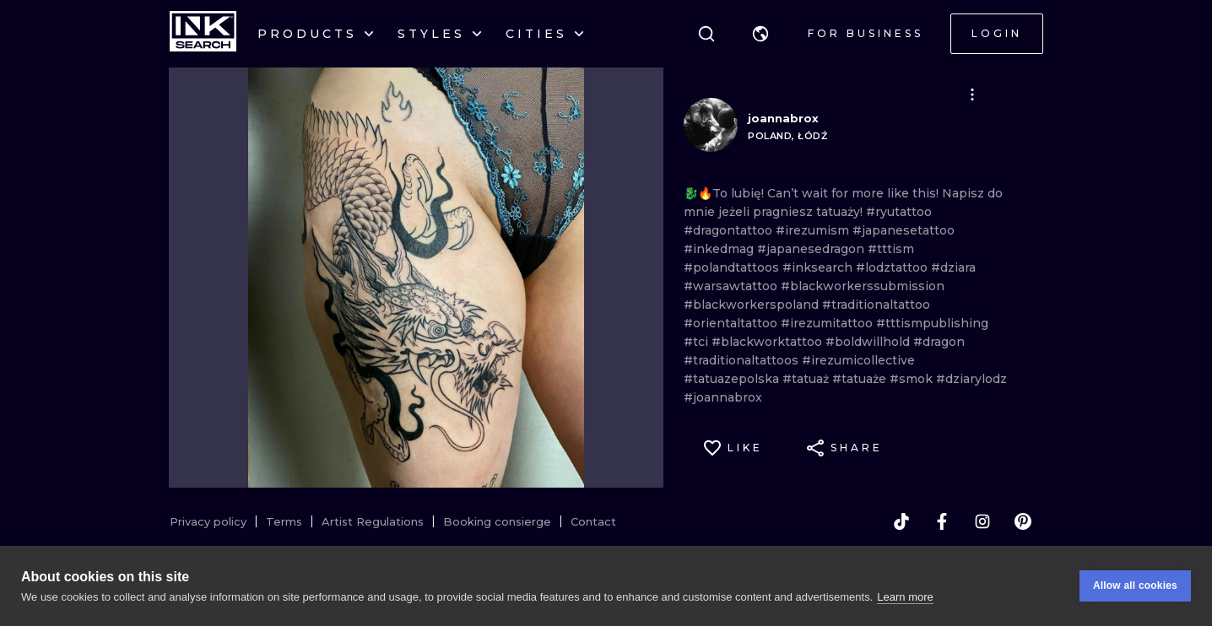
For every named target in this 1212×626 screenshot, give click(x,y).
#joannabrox (723, 397)
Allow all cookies (1135, 601)
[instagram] (982, 521)
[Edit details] (972, 94)
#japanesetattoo (903, 230)
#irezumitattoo (828, 323)
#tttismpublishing (932, 323)
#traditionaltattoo (876, 304)
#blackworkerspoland (753, 304)
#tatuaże (861, 378)
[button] (760, 33)
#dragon (939, 341)
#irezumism (814, 230)
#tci (698, 341)
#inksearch (819, 267)
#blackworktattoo (768, 341)
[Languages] (760, 33)
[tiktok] (901, 521)
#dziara (953, 267)
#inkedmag (720, 248)
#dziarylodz (971, 378)
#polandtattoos (733, 267)
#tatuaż (807, 378)
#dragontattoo (730, 230)
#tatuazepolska (733, 378)
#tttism (891, 248)
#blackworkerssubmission (862, 286)
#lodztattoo (893, 267)
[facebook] (942, 521)
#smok (913, 378)
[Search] (706, 33)
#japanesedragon (812, 248)
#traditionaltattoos (743, 360)
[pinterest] (1023, 521)
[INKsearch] (203, 33)
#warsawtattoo (732, 286)
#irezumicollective (858, 360)
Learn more (905, 612)
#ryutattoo (899, 211)
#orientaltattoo (732, 323)
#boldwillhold (869, 341)
